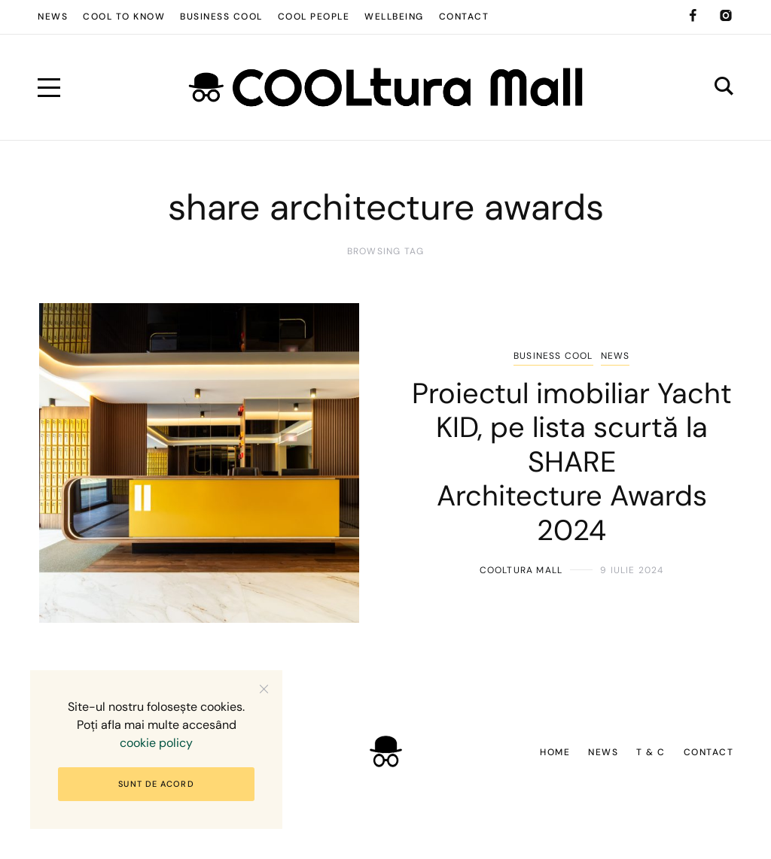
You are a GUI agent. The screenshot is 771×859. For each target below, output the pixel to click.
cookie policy (156, 743)
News (615, 356)
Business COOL (553, 356)
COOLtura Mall (521, 570)
